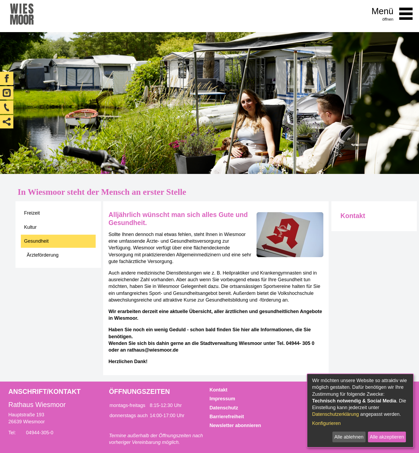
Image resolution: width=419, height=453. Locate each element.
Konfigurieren (326, 423)
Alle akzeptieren (387, 437)
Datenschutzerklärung (335, 414)
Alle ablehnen (348, 437)
